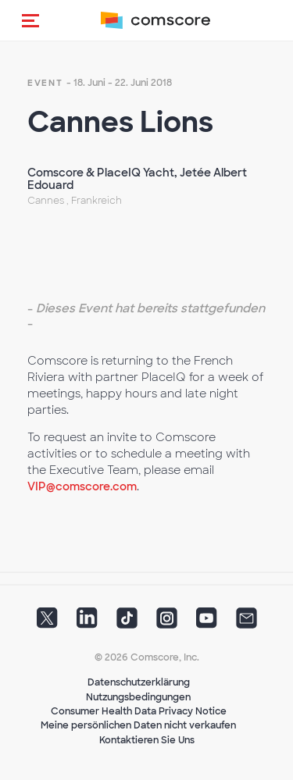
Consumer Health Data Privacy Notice (139, 711)
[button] (30, 20)
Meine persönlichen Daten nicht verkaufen (138, 725)
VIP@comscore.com (82, 486)
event (45, 82)
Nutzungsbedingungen (138, 697)
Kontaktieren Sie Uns (147, 740)
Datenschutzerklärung (139, 682)
